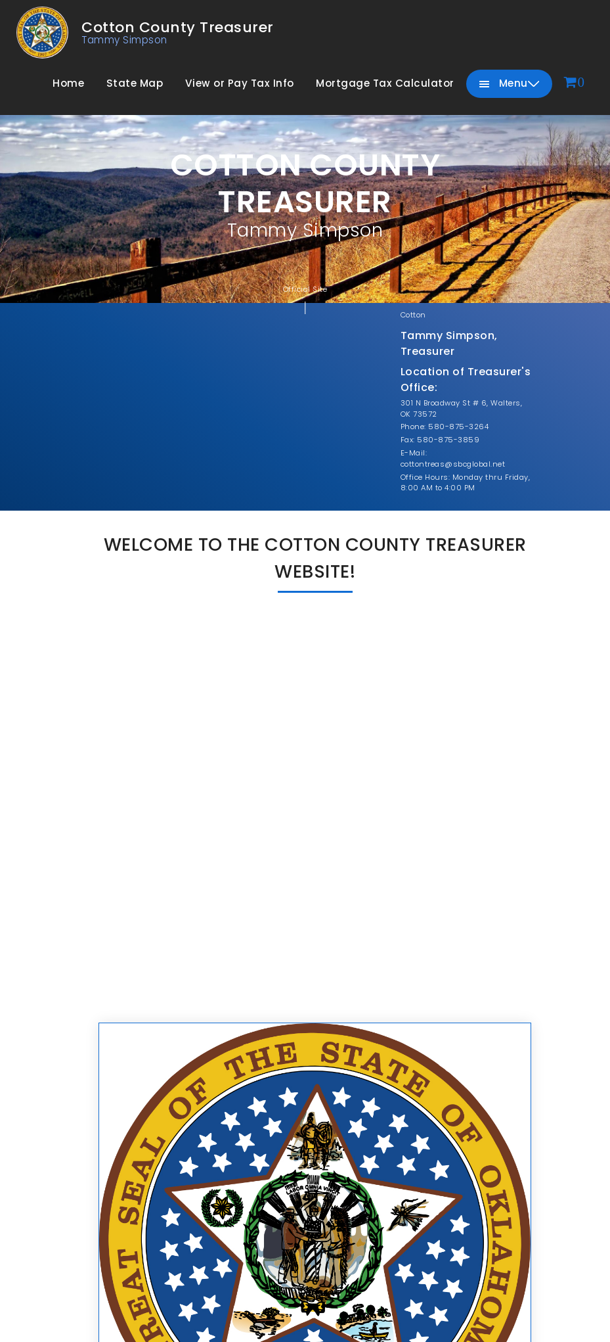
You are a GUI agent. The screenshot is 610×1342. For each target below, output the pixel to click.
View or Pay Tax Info (239, 83)
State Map (134, 83)
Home (68, 83)
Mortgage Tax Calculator (385, 83)
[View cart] (574, 83)
